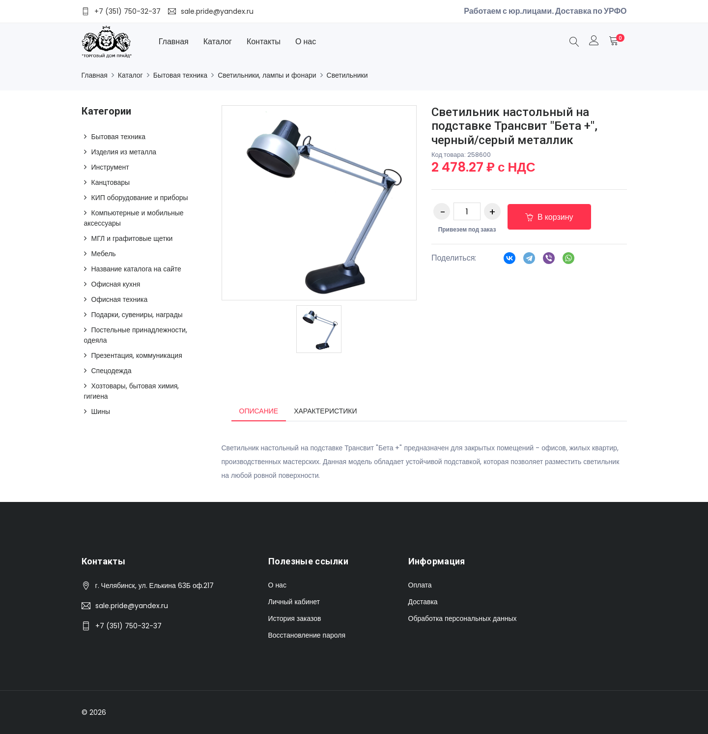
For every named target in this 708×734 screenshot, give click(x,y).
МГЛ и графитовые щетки (132, 238)
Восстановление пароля (306, 635)
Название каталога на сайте (136, 269)
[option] (318, 329)
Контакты (264, 41)
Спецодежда (111, 371)
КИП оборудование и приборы (139, 198)
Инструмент (110, 167)
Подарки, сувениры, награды (137, 315)
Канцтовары (110, 182)
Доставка (423, 602)
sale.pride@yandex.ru (131, 606)
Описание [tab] (259, 411)
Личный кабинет (294, 602)
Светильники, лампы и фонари (267, 75)
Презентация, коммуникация (136, 355)
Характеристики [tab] (325, 411)
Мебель (103, 254)
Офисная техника (119, 299)
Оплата (420, 585)
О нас (305, 41)
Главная (174, 41)
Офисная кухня (116, 284)
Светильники (347, 75)
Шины (100, 411)
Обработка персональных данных (462, 618)
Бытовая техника (180, 75)
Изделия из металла (124, 152)
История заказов (294, 618)
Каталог (217, 41)
